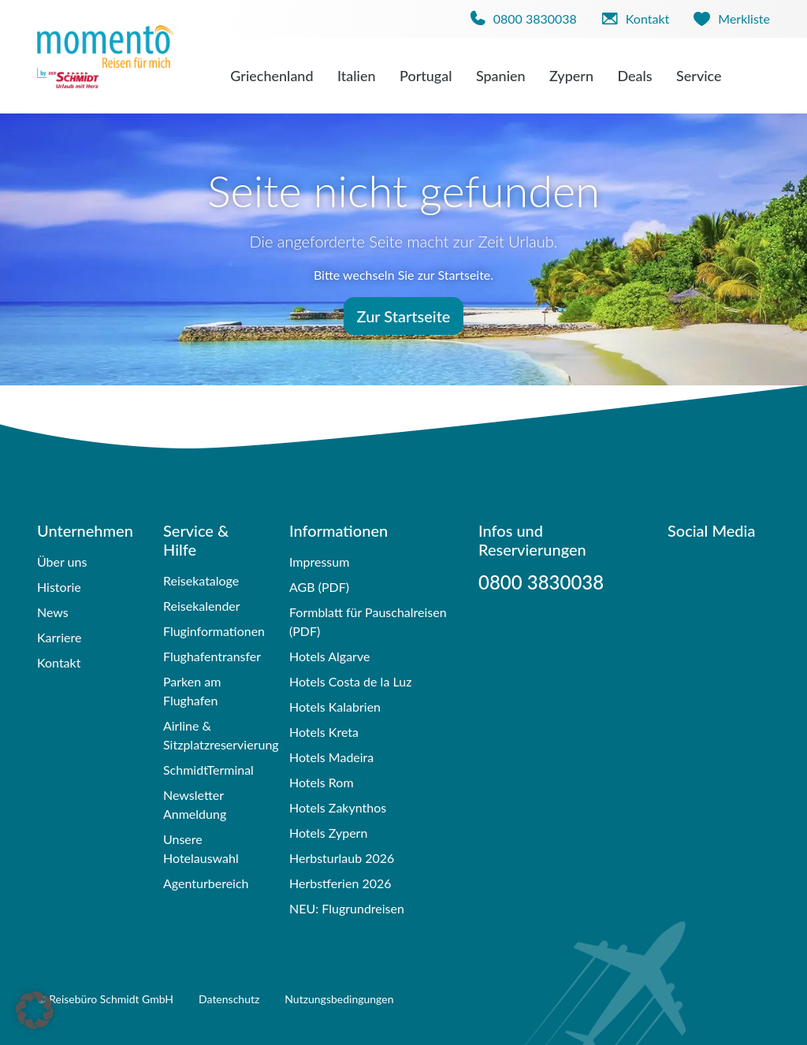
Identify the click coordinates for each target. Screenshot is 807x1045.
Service (699, 75)
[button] (34, 1010)
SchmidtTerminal (208, 769)
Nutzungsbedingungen (338, 999)
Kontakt (58, 662)
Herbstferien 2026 (340, 883)
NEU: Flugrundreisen (346, 908)
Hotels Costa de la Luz (350, 681)
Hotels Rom (321, 782)
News (53, 611)
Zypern (571, 75)
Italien (356, 75)
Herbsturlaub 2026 (341, 857)
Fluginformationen (214, 630)
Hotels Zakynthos (337, 807)
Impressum (319, 561)
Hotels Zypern (328, 832)
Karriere (59, 637)
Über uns (62, 561)
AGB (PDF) (319, 586)
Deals (634, 75)
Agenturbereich (206, 883)
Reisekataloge (201, 580)
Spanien (501, 75)
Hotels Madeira (331, 756)
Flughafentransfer (212, 656)
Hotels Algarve (329, 656)
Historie (59, 586)
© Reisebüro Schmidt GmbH (105, 999)
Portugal (426, 75)
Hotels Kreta (324, 731)
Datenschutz (229, 999)
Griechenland (271, 75)
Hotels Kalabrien (335, 706)
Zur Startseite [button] (404, 316)
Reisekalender (201, 605)
